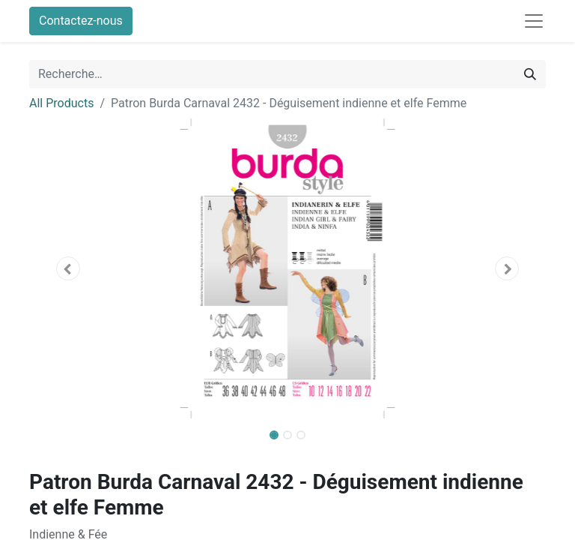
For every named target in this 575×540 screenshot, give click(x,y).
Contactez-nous (81, 21)
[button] (68, 269)
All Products (61, 103)
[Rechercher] (530, 74)
